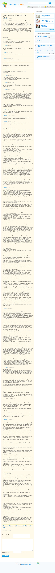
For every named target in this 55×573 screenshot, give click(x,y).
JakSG (5, 58)
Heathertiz (5, 127)
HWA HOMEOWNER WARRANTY (44, 36)
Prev (4, 525)
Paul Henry (5, 18)
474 (30, 525)
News (42, 7)
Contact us (38, 564)
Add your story (34, 7)
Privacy (29, 564)
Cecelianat (5, 102)
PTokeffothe (6, 89)
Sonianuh (5, 367)
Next (4, 527)
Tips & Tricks (50, 7)
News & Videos (23, 562)
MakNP (5, 52)
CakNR (5, 69)
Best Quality (39, 40)
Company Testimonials (10, 11)
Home (4, 11)
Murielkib (5, 39)
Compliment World (24, 564)
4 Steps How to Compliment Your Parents (47, 21)
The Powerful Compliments (44, 26)
